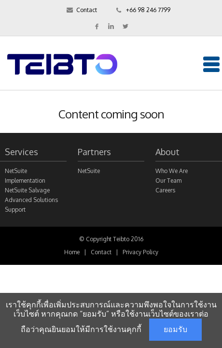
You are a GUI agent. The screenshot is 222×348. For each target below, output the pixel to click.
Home (72, 252)
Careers (165, 190)
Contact (86, 10)
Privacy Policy (140, 252)
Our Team (168, 180)
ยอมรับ (175, 329)
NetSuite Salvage (27, 190)
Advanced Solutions (31, 199)
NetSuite (89, 170)
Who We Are (171, 170)
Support (15, 209)
